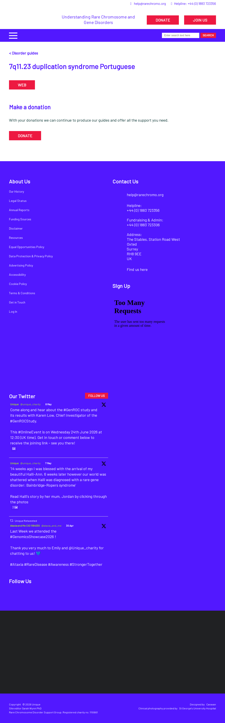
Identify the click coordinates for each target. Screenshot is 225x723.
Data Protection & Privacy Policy (31, 256)
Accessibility (17, 274)
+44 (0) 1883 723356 (202, 3)
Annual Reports (19, 210)
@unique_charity (30, 404)
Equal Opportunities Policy (26, 247)
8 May (48, 404)
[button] (13, 35)
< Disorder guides (23, 53)
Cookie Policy (18, 284)
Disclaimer (16, 228)
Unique (14, 404)
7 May (48, 463)
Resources (16, 237)
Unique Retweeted (26, 520)
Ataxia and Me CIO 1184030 (25, 525)
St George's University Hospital (197, 708)
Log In (13, 311)
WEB (22, 84)
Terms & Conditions (22, 293)
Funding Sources (20, 219)
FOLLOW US (96, 396)
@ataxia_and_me (51, 525)
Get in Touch (17, 302)
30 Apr (70, 525)
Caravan (211, 704)
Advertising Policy (21, 265)
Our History (16, 191)
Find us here (137, 269)
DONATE (163, 20)
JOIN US (200, 20)
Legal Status (18, 201)
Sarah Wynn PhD (32, 708)
